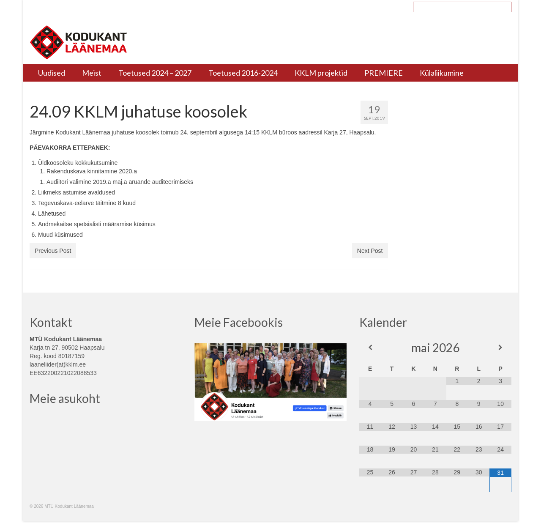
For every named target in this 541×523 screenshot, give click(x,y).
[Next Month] (500, 347)
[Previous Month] (370, 347)
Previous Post (53, 250)
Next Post (370, 250)
